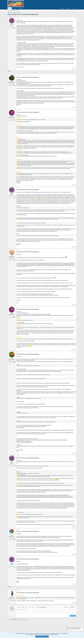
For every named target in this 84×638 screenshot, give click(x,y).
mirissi (10, 16)
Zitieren (74, 68)
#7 (75, 352)
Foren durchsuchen (16, 10)
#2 (75, 75)
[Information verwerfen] (81, 627)
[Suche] (73, 8)
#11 (75, 590)
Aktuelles (14, 8)
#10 (75, 557)
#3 (75, 110)
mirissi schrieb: (19, 595)
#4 (75, 187)
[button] (17, 8)
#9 (75, 529)
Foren (9, 8)
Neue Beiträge (10, 10)
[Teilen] (74, 18)
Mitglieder (21, 8)
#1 (75, 18)
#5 (75, 249)
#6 (75, 307)
